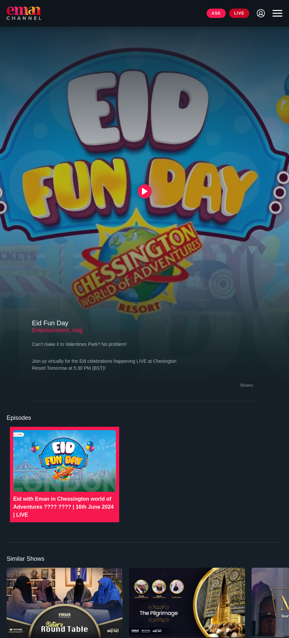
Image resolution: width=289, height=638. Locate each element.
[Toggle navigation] (275, 13)
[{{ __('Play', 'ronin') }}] (144, 191)
